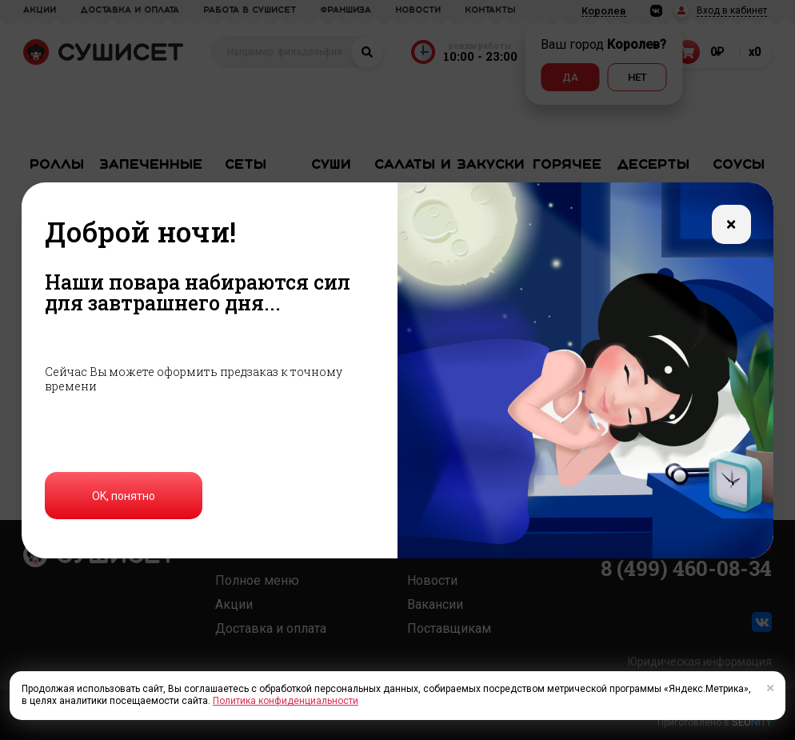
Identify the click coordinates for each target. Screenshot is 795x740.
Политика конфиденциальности (285, 700)
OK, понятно (123, 496)
